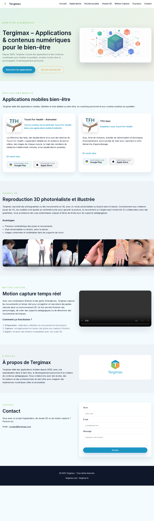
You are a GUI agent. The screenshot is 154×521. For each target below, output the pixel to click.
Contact (148, 3)
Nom (85, 410)
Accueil (63, 3)
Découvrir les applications (19, 69)
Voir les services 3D (51, 69)
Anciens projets (91, 3)
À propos (136, 3)
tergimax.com (71, 480)
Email (85, 422)
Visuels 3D (107, 3)
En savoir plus (13, 159)
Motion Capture (122, 3)
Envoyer (115, 452)
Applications (75, 3)
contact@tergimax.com (20, 429)
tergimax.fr (83, 480)
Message (87, 433)
